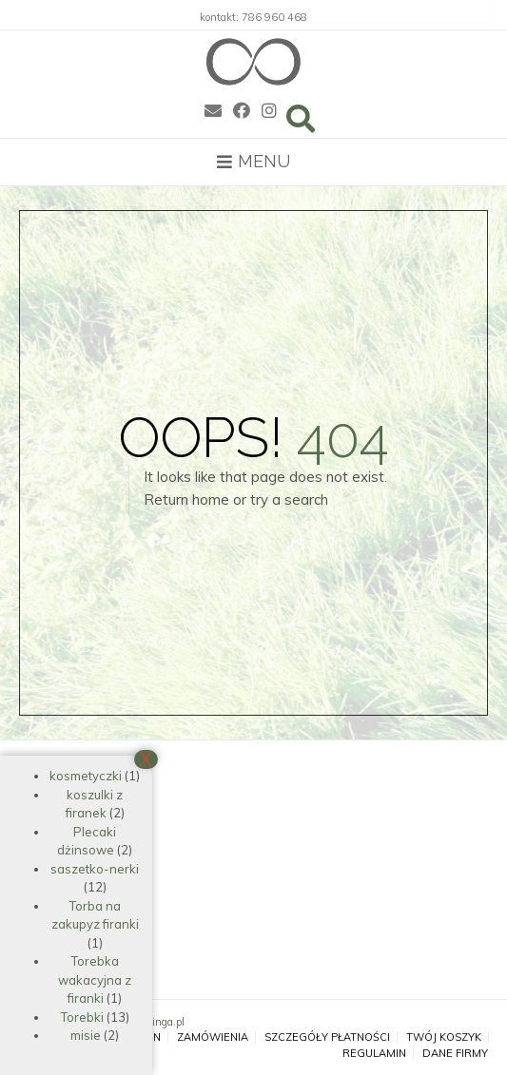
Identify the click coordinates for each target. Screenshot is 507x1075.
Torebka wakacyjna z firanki (94, 979)
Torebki (82, 1017)
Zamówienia (212, 1037)
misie (85, 1035)
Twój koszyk (443, 1037)
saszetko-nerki (94, 868)
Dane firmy (455, 1053)
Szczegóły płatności (327, 1037)
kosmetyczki (85, 775)
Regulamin (374, 1053)
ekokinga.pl (158, 1021)
